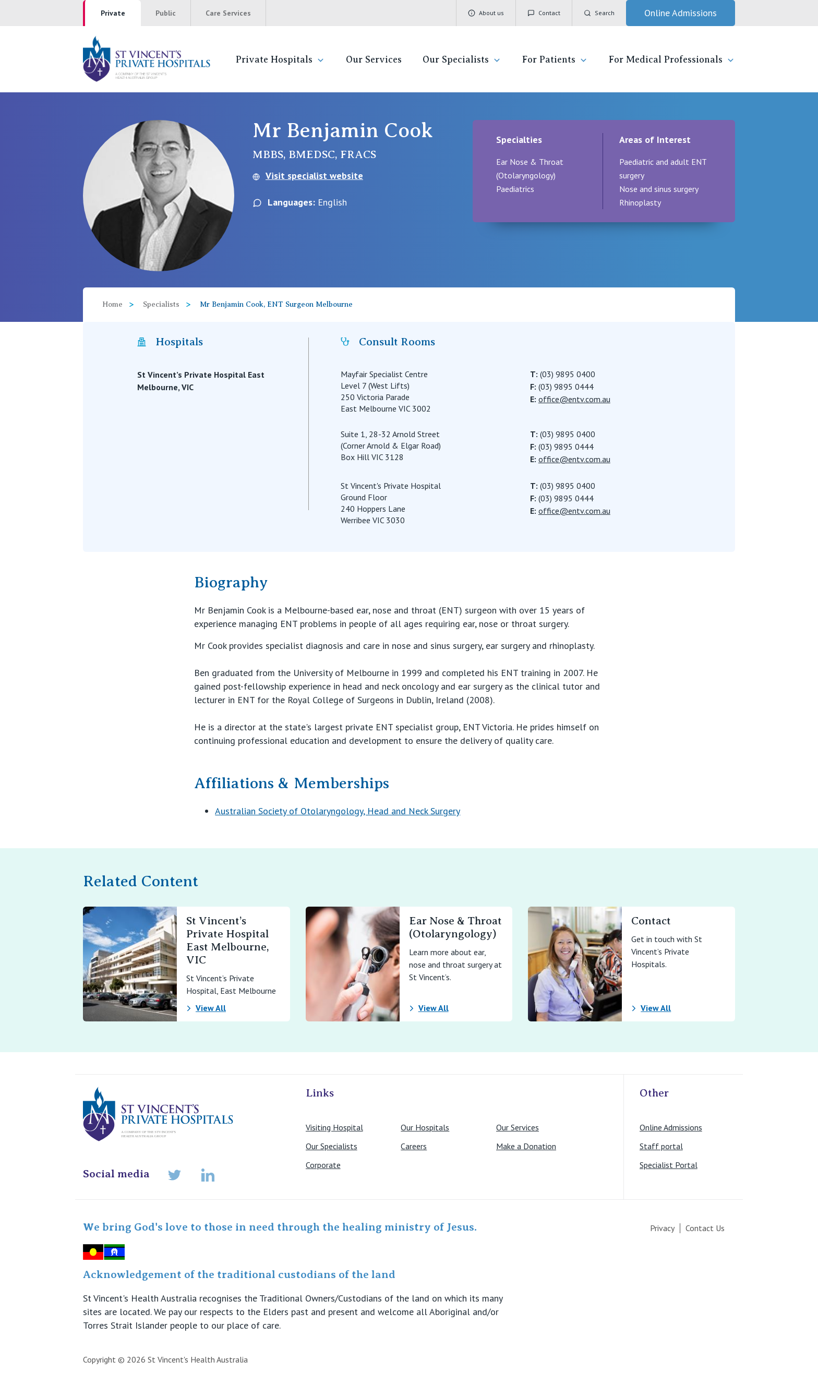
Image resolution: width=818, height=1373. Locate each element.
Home (112, 304)
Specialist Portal (668, 1165)
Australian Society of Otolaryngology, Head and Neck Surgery (337, 811)
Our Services (374, 59)
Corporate (323, 1165)
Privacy (662, 1228)
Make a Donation (526, 1146)
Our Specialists (462, 59)
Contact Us (705, 1228)
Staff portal (661, 1146)
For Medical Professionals (672, 59)
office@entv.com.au (574, 399)
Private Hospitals (280, 59)
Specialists (161, 304)
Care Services (228, 13)
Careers (414, 1146)
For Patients (555, 59)
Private (113, 13)
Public (165, 13)
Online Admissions (671, 1127)
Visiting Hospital (334, 1127)
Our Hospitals (425, 1127)
